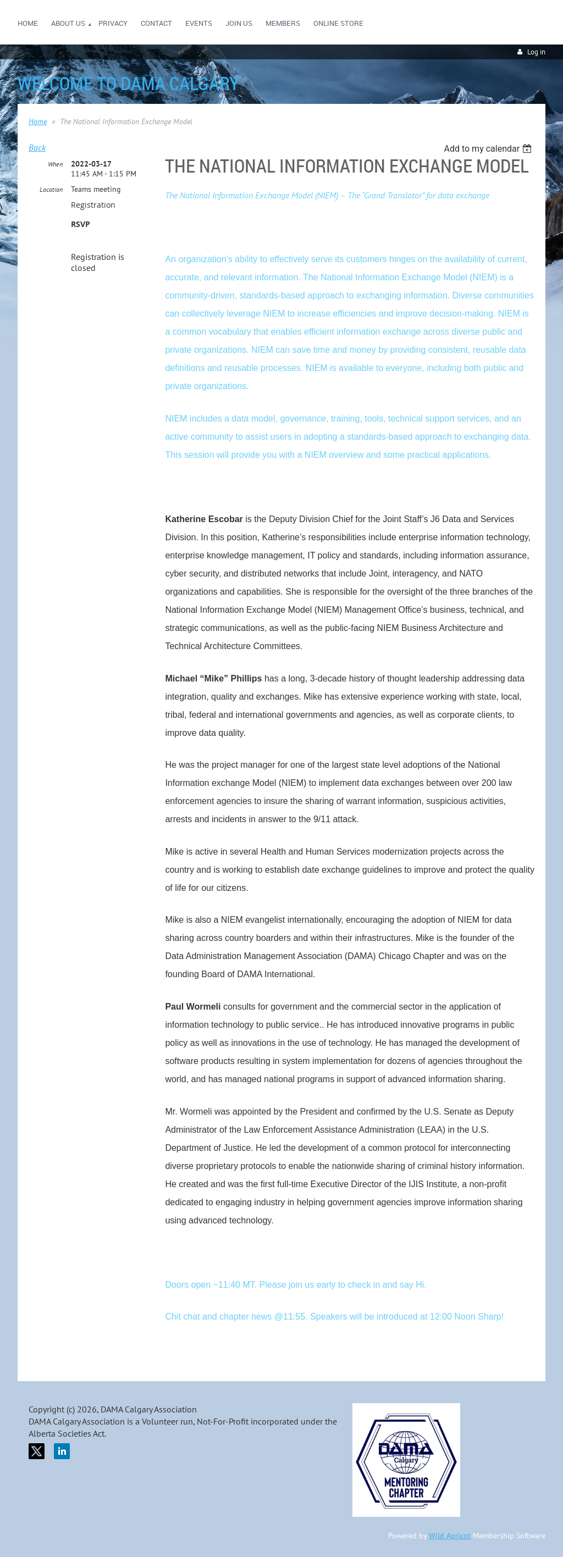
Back (37, 147)
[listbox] (489, 149)
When (55, 164)
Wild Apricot (450, 1536)
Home (38, 121)
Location (51, 189)
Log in (536, 52)
